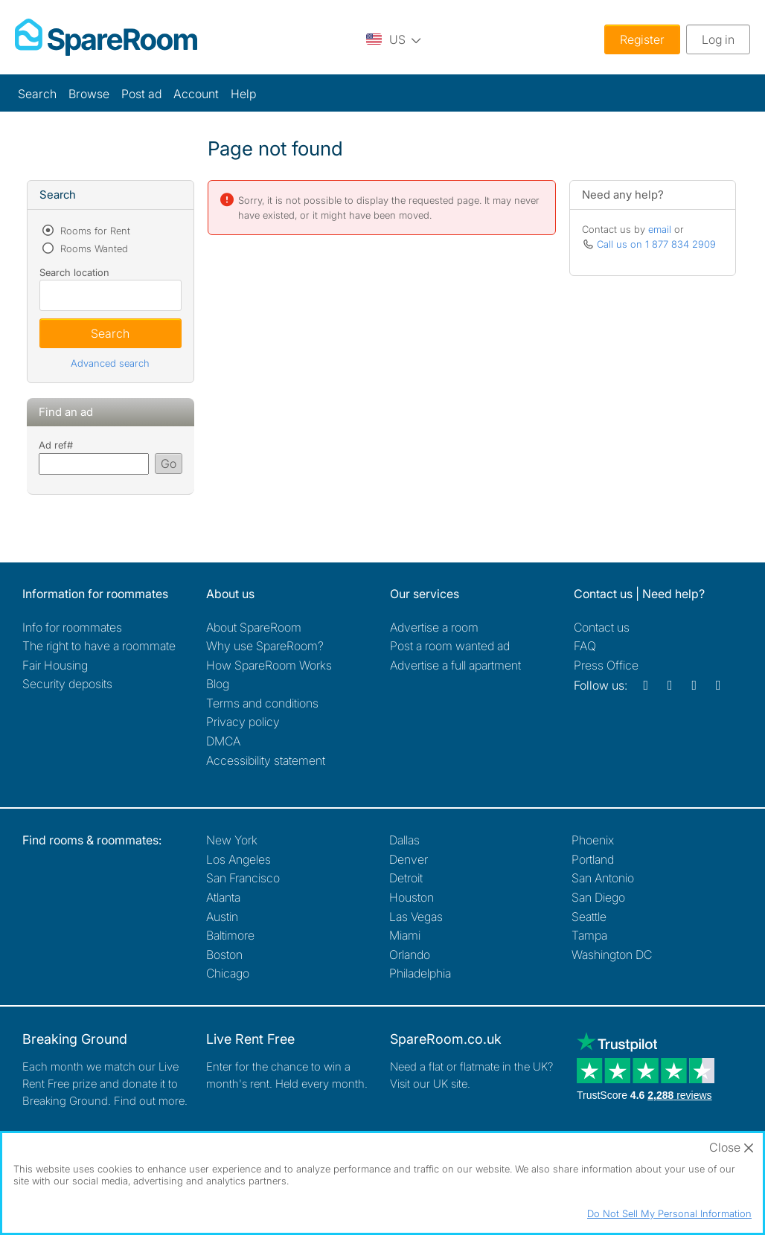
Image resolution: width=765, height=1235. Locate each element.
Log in (718, 39)
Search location (74, 272)
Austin (222, 916)
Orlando (409, 954)
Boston (224, 954)
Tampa (589, 935)
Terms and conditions (262, 703)
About (253, 627)
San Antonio (603, 877)
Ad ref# (56, 445)
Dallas (404, 840)
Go (168, 463)
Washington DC (612, 954)
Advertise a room (434, 627)
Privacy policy (243, 721)
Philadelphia (420, 973)
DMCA (223, 741)
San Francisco (243, 877)
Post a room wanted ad (450, 645)
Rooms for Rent (93, 231)
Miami (404, 935)
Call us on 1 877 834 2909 (656, 244)
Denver (408, 859)
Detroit (406, 877)
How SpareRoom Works (269, 665)
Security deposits (67, 683)
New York (231, 840)
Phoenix (593, 840)
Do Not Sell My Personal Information (669, 1213)
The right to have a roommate (99, 645)
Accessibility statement (265, 760)
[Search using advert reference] (94, 464)
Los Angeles (238, 859)
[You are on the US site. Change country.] (393, 39)
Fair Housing (55, 665)
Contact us (602, 627)
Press (606, 665)
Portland (593, 859)
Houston (411, 897)
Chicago (227, 973)
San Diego (598, 897)
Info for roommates (72, 627)
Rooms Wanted (92, 248)
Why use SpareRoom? (265, 645)
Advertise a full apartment (455, 665)
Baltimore (230, 935)
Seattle (589, 916)
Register (642, 39)
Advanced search (110, 363)
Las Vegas (416, 916)
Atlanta (223, 897)
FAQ (585, 645)
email (659, 229)
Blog (217, 683)
